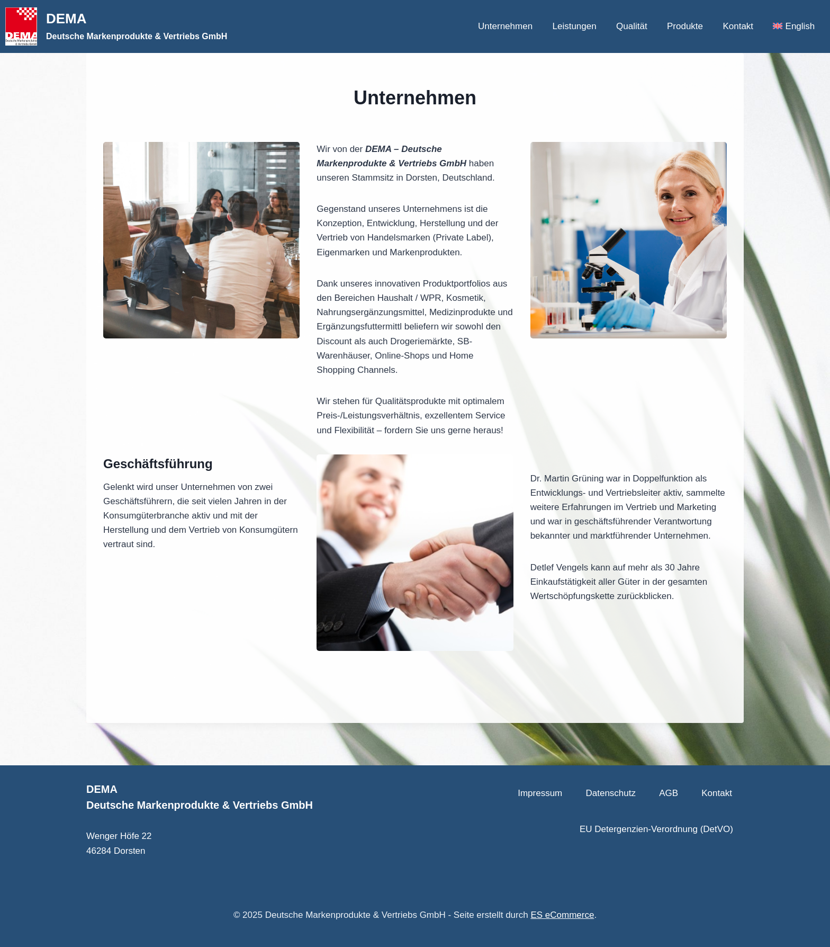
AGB (668, 793)
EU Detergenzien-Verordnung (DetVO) (656, 829)
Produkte (685, 26)
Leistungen (574, 26)
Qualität (631, 26)
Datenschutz (610, 793)
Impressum (540, 793)
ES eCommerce (562, 915)
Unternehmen (505, 26)
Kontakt (738, 26)
